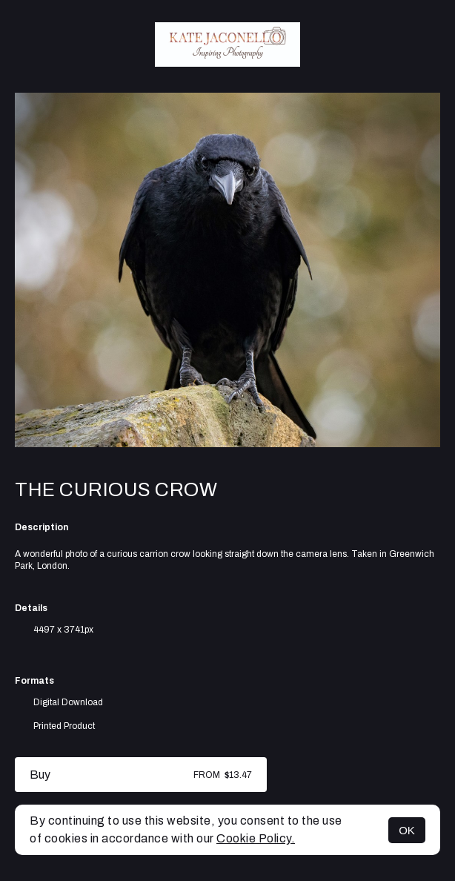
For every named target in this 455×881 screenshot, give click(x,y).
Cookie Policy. (255, 838)
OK (407, 830)
